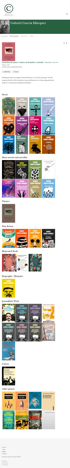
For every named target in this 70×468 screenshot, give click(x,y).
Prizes (32, 36)
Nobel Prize (7, 72)
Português (4, 453)
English (4, 451)
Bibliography (14, 36)
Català (3, 449)
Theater (16, 72)
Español (4, 447)
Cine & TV (24, 36)
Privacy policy (5, 463)
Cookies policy (5, 464)
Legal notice (4, 461)
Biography (4, 36)
